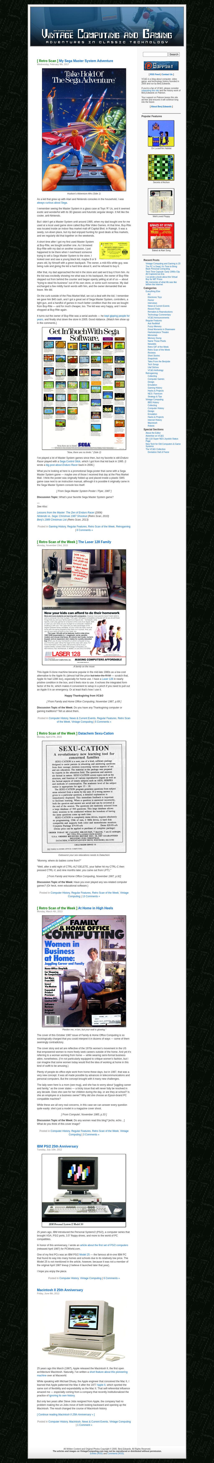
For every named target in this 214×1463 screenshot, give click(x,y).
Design (151, 382)
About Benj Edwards (161, 106)
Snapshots (153, 358)
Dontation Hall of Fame (158, 452)
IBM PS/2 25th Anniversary (57, 1146)
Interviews (152, 303)
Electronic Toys (155, 297)
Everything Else (153, 291)
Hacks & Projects (156, 391)
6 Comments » (111, 1278)
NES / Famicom (155, 394)
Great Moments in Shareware (161, 329)
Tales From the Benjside (159, 361)
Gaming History (57, 526)
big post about (62, 465)
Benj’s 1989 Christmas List (52, 519)
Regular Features (77, 526)
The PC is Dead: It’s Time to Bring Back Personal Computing (161, 267)
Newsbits (152, 344)
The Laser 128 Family (74, 542)
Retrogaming (123, 526)
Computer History (58, 718)
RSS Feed (155, 74)
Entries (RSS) (96, 1453)
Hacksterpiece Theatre (158, 332)
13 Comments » (91, 896)
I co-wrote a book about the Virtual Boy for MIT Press (161, 278)
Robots (151, 426)
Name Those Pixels (157, 341)
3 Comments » (91, 1134)
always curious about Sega (52, 202)
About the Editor (153, 433)
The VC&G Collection (156, 449)
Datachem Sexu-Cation (75, 733)
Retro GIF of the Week (158, 347)
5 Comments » (103, 721)
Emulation (152, 385)
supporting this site (150, 90)
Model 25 (84, 1254)
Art (149, 294)
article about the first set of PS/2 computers (104, 1245)
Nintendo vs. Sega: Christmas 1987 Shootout (62, 516)
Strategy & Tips (155, 396)
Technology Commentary (159, 315)
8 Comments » (84, 530)
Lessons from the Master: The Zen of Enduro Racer (65, 512)
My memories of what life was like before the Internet (161, 283)
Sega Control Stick (70, 461)
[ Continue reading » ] (66, 1414)
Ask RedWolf (154, 323)
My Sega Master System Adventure (75, 61)
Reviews (152, 353)
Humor (151, 300)
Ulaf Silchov (153, 367)
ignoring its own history (62, 1395)
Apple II (101, 1384)
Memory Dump (155, 338)
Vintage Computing (82, 721)
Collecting (152, 376)
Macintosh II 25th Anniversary (60, 1290)
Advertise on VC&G (155, 436)
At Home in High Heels (75, 908)
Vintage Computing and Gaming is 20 (163, 263)
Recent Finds (154, 309)
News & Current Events (83, 718)
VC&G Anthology (155, 370)
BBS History (153, 402)
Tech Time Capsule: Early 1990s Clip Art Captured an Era (163, 273)
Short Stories (154, 356)
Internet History (155, 420)
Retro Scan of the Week (101, 526)
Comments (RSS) (115, 1453)
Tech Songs (153, 364)
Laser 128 (107, 679)
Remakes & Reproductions (160, 312)
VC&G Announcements (158, 318)
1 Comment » (84, 1425)
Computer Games (156, 379)
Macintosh (75, 1421)
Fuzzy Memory (155, 326)
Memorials (152, 335)
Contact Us (167, 74)
